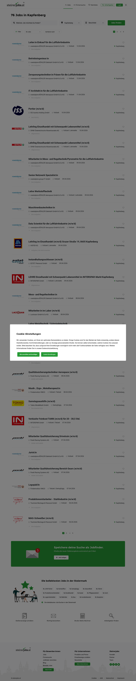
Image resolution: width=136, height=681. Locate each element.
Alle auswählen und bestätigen (28, 354)
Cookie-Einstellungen (49, 354)
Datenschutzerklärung (50, 348)
